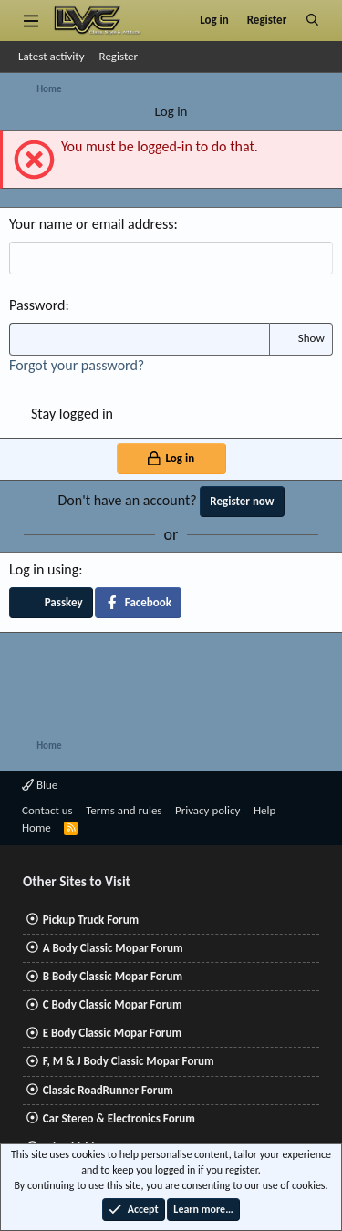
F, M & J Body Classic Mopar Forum (128, 1061)
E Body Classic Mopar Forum (112, 1033)
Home (36, 827)
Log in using (43, 569)
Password (37, 305)
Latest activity (51, 56)
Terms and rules (123, 810)
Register (119, 56)
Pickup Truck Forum (91, 919)
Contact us (47, 810)
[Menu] (30, 20)
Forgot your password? (76, 365)
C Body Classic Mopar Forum (112, 1004)
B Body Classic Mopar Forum (112, 976)
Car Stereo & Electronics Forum (119, 1118)
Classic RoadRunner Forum (108, 1090)
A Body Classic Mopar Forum (113, 948)
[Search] (312, 20)
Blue (39, 784)
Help (264, 810)
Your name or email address (91, 224)
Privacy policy (208, 810)
